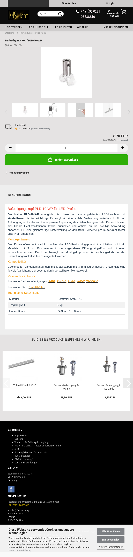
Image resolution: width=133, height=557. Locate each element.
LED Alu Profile (38, 27)
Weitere (82, 27)
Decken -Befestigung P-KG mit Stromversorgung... (66, 387)
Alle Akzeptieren (111, 531)
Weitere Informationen (111, 547)
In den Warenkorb (62, 159)
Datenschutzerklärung (20, 550)
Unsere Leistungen (115, 27)
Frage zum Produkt (19, 172)
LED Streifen (14, 27)
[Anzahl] (66, 148)
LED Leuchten (63, 27)
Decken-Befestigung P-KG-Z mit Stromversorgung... (109, 387)
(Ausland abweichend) (40, 129)
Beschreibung (19, 195)
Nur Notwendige (111, 539)
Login (110, 3)
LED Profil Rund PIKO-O (23, 385)
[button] (127, 112)
